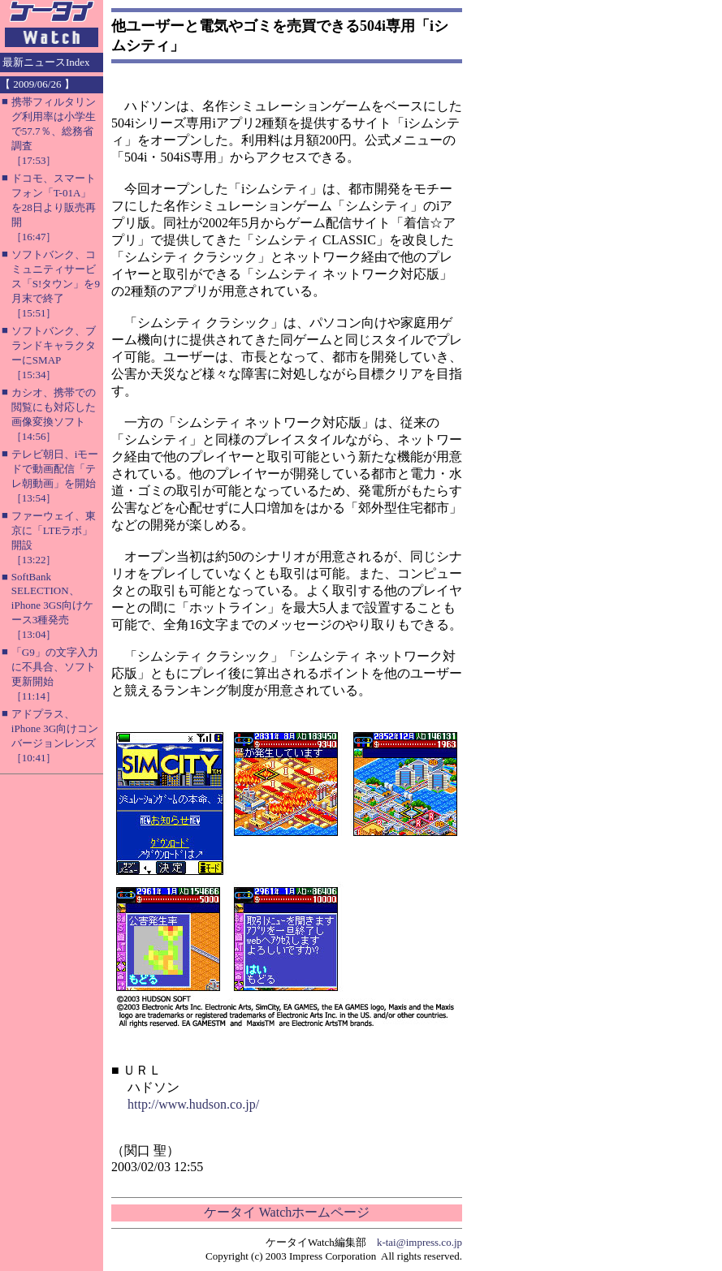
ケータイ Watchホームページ (287, 1212)
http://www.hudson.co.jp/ (193, 1104)
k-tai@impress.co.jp (419, 1242)
